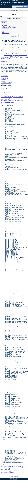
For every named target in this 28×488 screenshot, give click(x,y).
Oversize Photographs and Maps (5, 33)
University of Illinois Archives (8, 2)
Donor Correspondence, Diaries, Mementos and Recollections (9, 26)
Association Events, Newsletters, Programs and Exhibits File (9, 30)
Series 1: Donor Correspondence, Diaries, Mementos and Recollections (12, 96)
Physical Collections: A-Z (14, 10)
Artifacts (3, 31)
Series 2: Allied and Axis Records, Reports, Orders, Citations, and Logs (12, 97)
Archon (13, 479)
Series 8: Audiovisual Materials (5, 101)
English (6, 61)
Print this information (24, 44)
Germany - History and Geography (6, 77)
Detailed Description (4, 25)
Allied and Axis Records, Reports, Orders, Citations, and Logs (9, 27)
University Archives (2, 15)
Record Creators (14, 14)
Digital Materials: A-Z (14, 11)
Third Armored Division (17, 56)
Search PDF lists (14, 7)
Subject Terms (3, 22)
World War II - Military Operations (20, 57)
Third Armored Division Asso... (22, 15)
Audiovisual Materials (4, 32)
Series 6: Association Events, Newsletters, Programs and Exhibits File (12, 100)
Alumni (16, 15)
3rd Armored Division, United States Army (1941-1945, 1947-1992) (16, 50)
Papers (8, 59)
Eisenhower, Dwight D (18, 55)
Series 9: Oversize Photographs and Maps (7, 102)
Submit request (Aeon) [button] (7, 44)
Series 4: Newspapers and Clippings (6, 98)
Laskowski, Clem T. (8, 56)
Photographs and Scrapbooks (5, 28)
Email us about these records (13, 38)
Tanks (12, 56)
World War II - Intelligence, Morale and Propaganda (14, 57)
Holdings (7, 15)
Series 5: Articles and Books (5, 99)
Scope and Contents (4, 21)
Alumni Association (11, 15)
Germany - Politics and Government (6, 78)
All (1, 103)
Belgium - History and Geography (9, 55)
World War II (23, 56)
